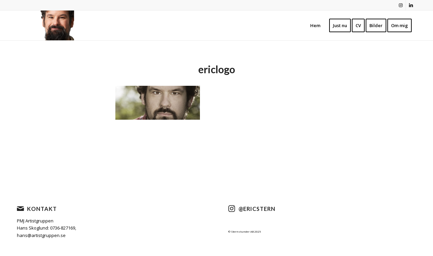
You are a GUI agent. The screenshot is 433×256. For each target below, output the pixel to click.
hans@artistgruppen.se (41, 235)
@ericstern (256, 208)
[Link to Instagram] (401, 5)
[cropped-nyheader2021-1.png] (54, 25)
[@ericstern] (232, 208)
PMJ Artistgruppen (35, 221)
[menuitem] (315, 25)
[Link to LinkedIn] (411, 5)
